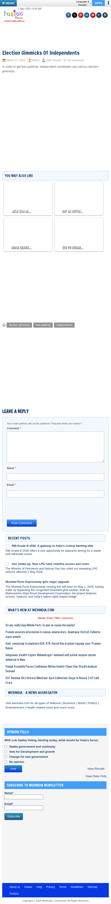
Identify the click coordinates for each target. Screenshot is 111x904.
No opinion (16, 761)
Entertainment (15, 707)
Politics (93, 703)
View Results (96, 768)
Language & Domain (83, 3)
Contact (14, 893)
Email (11, 484)
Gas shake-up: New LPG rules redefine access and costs (50, 564)
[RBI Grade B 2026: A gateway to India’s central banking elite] (7, 546)
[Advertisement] (57, 30)
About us (14, 887)
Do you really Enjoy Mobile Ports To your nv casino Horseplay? (40, 625)
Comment (14, 428)
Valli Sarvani (53, 60)
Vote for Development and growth (32, 751)
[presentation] (40, 508)
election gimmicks (19, 325)
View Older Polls (96, 776)
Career (28, 887)
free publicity (43, 325)
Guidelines (77, 887)
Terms (62, 887)
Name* (23, 795)
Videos (36, 60)
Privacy (50, 887)
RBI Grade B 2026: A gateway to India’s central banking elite (52, 545)
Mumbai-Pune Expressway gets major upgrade (37, 581)
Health (31, 707)
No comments (76, 60)
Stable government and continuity (32, 746)
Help (39, 887)
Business (69, 703)
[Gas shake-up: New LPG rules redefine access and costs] (7, 564)
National (55, 703)
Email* (23, 806)
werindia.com (21, 703)
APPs (98, 3)
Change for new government (28, 756)
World (81, 703)
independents (64, 325)
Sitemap (92, 887)
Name (11, 468)
